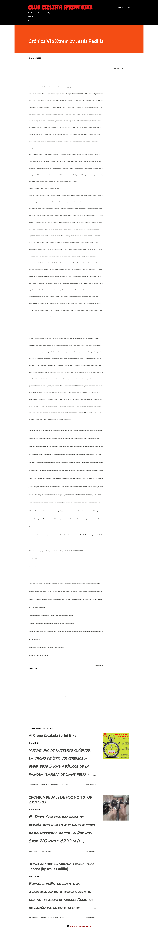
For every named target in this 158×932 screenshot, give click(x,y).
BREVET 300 (51, 21)
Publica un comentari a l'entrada (54, 784)
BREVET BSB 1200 (34, 21)
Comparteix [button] (119, 68)
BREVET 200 (66, 21)
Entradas (114, 21)
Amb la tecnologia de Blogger (79, 926)
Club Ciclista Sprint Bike (60, 7)
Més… (103, 21)
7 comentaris (46, 851)
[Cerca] (120, 7)
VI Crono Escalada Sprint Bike (52, 735)
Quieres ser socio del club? (85, 21)
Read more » (91, 784)
